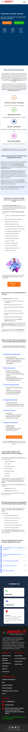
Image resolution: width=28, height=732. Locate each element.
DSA (3, 682)
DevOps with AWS (7, 685)
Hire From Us (6, 671)
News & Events (6, 655)
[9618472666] (6, 590)
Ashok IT (7, 615)
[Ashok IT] (6, 611)
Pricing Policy (18, 655)
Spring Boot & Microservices (10, 691)
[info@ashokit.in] (6, 601)
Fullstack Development (8, 679)
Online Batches (6, 663)
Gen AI (4, 693)
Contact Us (5, 666)
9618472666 (8, 594)
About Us (4, 668)
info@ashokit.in (9, 605)
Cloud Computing (7, 688)
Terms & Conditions (20, 658)
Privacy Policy (18, 661)
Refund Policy (18, 664)
